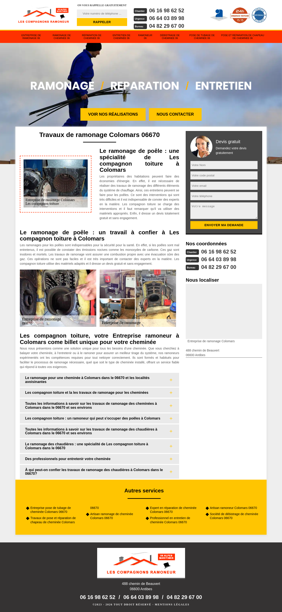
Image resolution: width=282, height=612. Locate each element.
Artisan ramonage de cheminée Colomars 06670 (111, 516)
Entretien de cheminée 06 (121, 36)
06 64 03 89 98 (166, 18)
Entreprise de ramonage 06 (31, 36)
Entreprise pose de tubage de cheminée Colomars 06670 (50, 510)
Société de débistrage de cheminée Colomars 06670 (234, 516)
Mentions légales (172, 604)
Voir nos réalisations (113, 114)
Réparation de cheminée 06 (91, 36)
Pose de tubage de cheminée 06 (202, 36)
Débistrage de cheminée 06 (170, 36)
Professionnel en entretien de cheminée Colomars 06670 (170, 520)
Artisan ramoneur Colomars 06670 (233, 508)
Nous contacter (175, 114)
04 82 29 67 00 (166, 26)
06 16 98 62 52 (166, 10)
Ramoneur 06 (145, 36)
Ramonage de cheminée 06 (62, 36)
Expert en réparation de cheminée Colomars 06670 (173, 510)
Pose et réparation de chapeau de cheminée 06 (242, 36)
